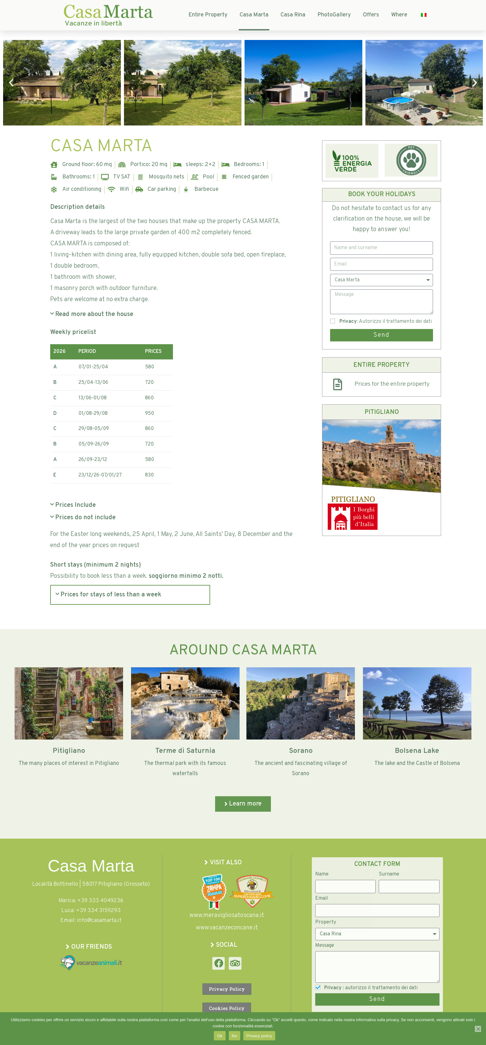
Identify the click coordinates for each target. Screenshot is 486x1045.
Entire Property (208, 15)
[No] (478, 1028)
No (234, 1036)
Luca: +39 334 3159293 (91, 910)
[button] (11, 83)
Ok (219, 1036)
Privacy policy (259, 1036)
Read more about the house (94, 314)
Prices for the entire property (392, 384)
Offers (371, 15)
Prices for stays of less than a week (110, 595)
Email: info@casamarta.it (91, 920)
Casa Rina (293, 15)
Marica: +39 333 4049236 (91, 900)
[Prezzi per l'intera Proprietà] (337, 384)
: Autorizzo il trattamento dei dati (385, 321)
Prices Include (75, 505)
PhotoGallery (334, 15)
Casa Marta (254, 15)
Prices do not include (85, 518)
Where (399, 15)
